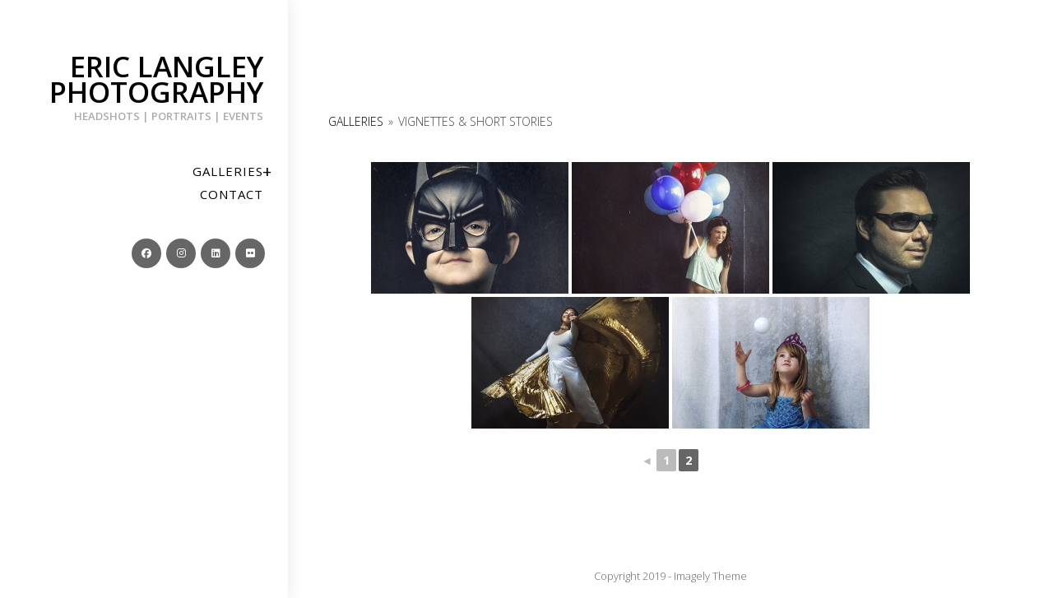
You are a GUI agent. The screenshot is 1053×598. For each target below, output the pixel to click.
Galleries (355, 121)
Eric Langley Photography (144, 85)
